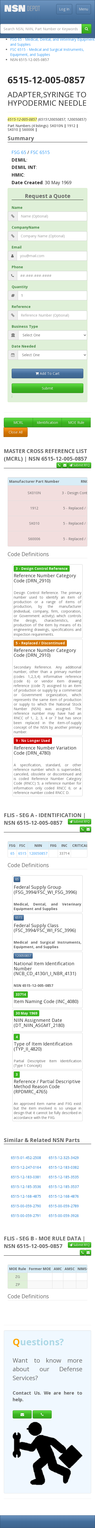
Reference (21, 306)
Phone (17, 266)
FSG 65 (18, 152)
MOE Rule (76, 422)
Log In (64, 9)
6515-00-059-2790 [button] (26, 1206)
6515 (22, 853)
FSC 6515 (40, 152)
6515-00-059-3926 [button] (64, 1215)
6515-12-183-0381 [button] (26, 1177)
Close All (16, 432)
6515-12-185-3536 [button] (26, 1186)
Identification (47, 422)
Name (17, 207)
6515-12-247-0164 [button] (26, 1167)
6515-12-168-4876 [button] (64, 1196)
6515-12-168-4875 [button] (26, 1196)
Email (17, 247)
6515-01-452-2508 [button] (26, 1157)
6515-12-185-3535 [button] (64, 1177)
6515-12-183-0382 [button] (64, 1167)
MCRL (18, 422)
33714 (21, 994)
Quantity (20, 286)
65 (12, 853)
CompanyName (26, 227)
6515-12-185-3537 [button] (64, 1186)
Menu (83, 9)
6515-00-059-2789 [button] (64, 1206)
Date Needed (24, 346)
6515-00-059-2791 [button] (26, 1215)
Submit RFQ (79, 465)
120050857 (38, 853)
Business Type (25, 326)
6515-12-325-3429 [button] (64, 1157)
